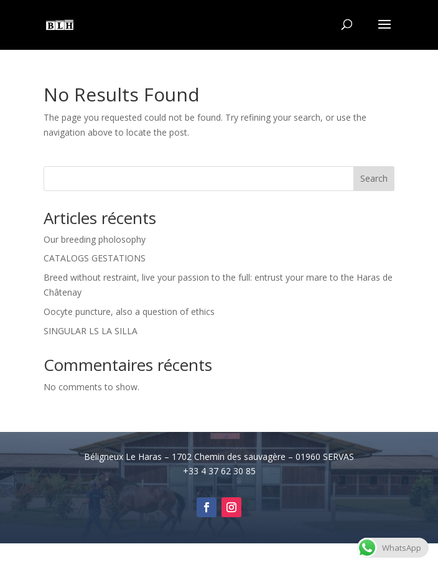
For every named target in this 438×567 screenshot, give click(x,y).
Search (374, 178)
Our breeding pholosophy (95, 239)
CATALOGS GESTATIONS (95, 258)
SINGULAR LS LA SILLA (90, 331)
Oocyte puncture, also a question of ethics (129, 311)
